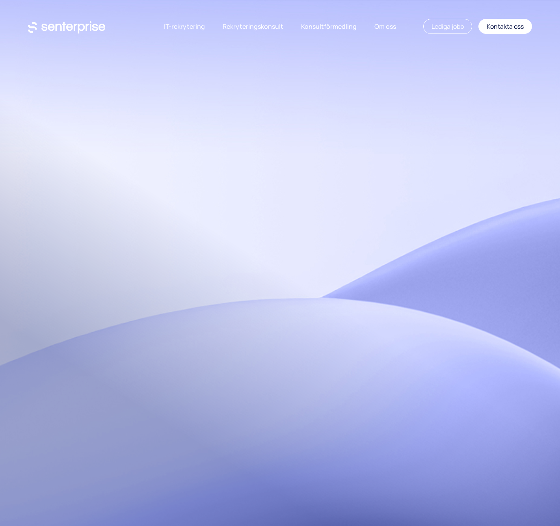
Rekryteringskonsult (253, 26)
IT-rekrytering (184, 26)
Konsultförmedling (329, 26)
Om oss (385, 26)
